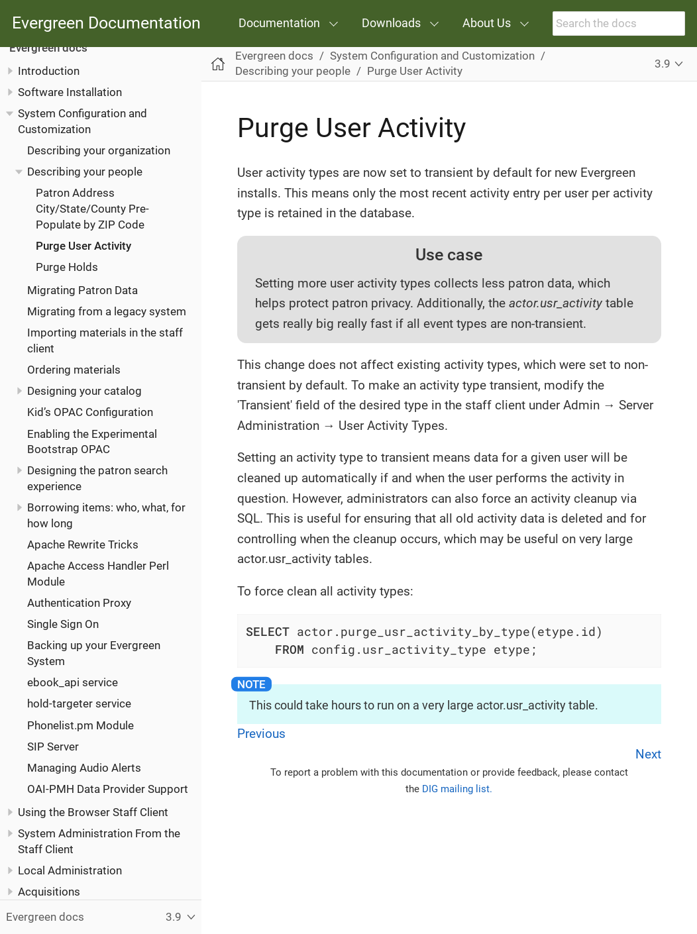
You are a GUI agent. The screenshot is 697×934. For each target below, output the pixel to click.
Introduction (49, 71)
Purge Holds (67, 267)
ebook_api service (72, 682)
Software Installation (70, 92)
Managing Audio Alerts (84, 767)
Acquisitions (49, 891)
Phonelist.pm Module (80, 725)
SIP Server (53, 746)
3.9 (662, 63)
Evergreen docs (48, 47)
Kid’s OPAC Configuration (90, 412)
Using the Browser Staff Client (93, 812)
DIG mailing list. (457, 789)
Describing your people (84, 171)
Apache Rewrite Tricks (82, 544)
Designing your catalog (84, 390)
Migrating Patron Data (82, 290)
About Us (486, 23)
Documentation (279, 23)
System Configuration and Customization (432, 55)
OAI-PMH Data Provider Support (107, 789)
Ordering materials (74, 369)
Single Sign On (63, 624)
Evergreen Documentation (106, 23)
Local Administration (70, 870)
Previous (261, 733)
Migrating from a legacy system (106, 311)
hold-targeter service (79, 703)
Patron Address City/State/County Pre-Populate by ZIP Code (92, 208)
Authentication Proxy (79, 602)
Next (648, 754)
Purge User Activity (83, 245)
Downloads (391, 23)
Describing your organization (98, 150)
